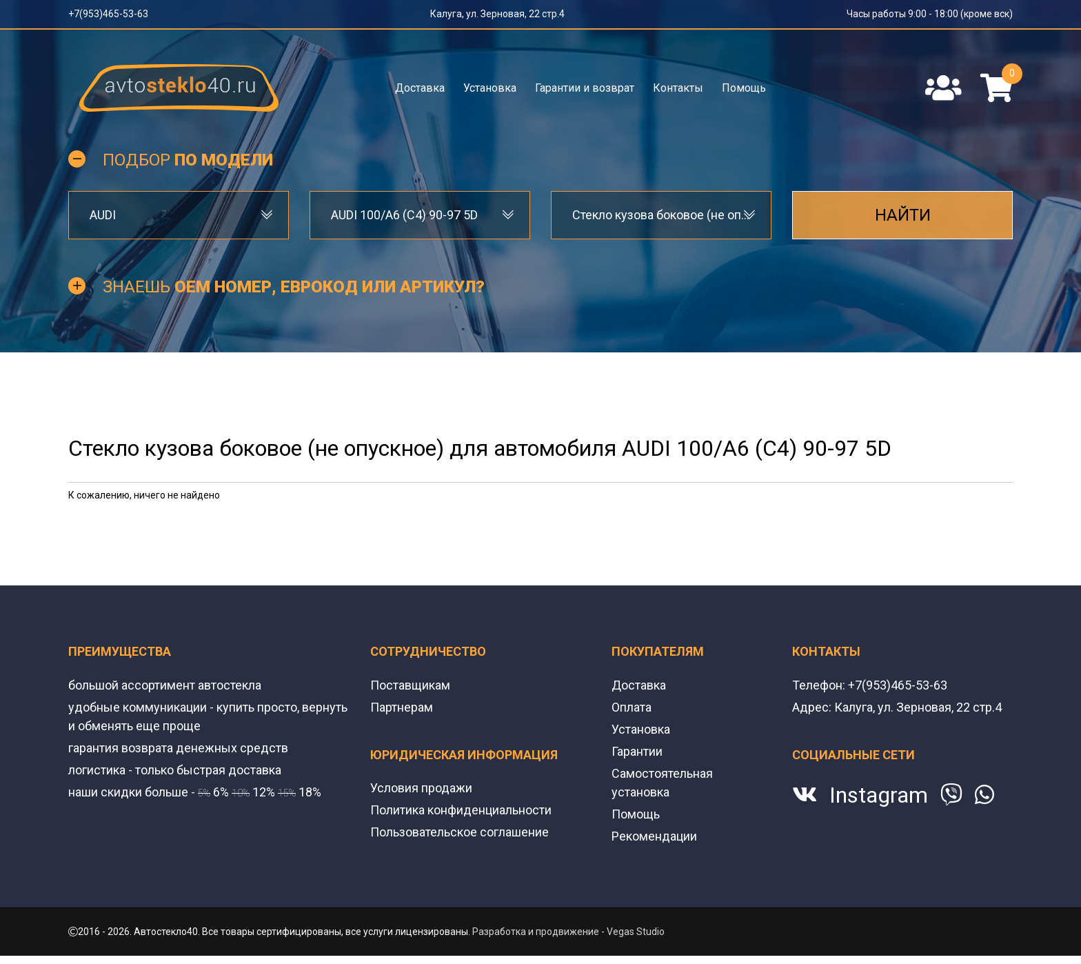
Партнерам (401, 707)
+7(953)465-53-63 (108, 13)
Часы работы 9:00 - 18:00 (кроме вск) (930, 13)
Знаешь (294, 287)
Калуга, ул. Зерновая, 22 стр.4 (497, 13)
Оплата (631, 707)
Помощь (744, 87)
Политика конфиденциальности (461, 810)
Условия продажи (421, 788)
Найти (903, 215)
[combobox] (178, 215)
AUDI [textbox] (103, 215)
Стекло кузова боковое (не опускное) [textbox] (661, 215)
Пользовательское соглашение (459, 832)
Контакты (678, 87)
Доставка (420, 87)
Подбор (188, 160)
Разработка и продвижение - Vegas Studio (568, 931)
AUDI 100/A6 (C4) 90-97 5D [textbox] (404, 215)
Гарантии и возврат (584, 87)
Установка (489, 87)
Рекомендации (654, 836)
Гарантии (637, 751)
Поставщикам (410, 685)
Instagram (878, 795)
